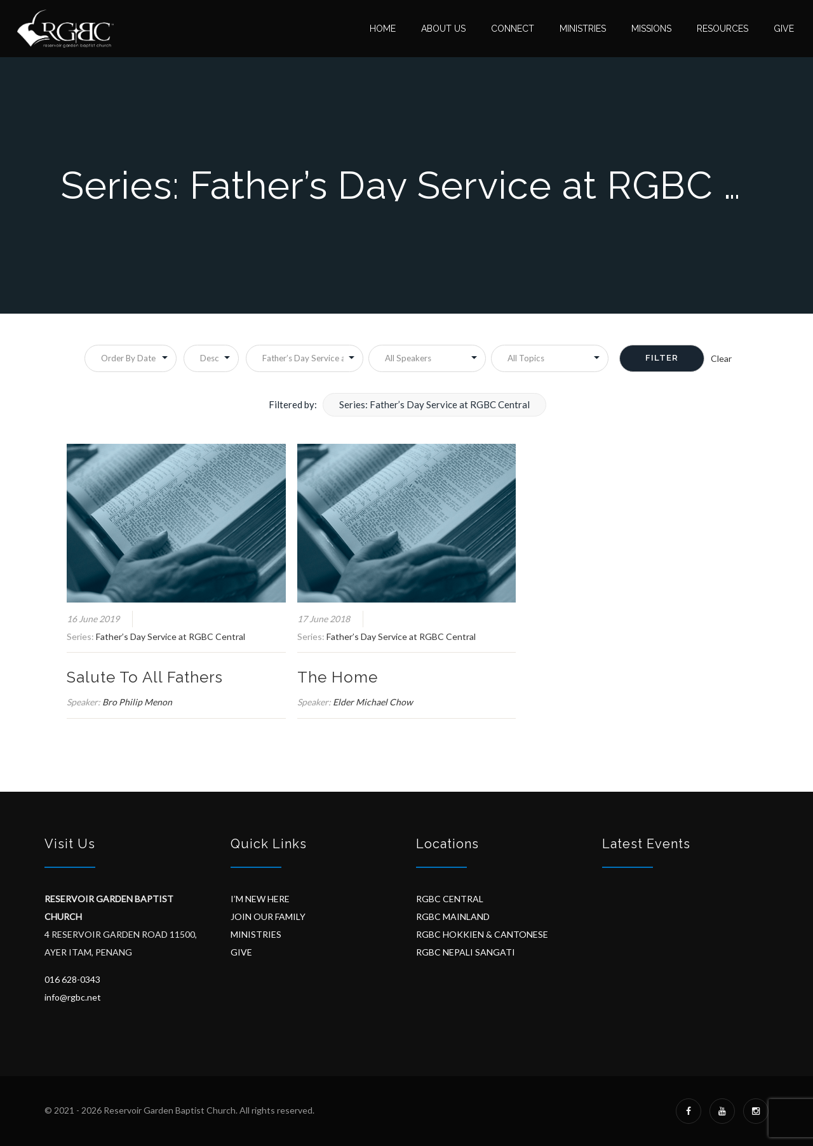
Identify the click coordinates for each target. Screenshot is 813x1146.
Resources (722, 28)
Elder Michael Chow (373, 701)
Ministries (583, 28)
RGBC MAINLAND (453, 916)
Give (784, 28)
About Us (443, 28)
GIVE (241, 952)
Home (383, 28)
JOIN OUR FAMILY (268, 916)
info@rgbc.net (72, 997)
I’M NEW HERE (260, 898)
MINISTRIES (256, 934)
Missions (651, 28)
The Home (337, 677)
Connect (512, 28)
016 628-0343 (72, 979)
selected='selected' (304, 358)
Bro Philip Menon (137, 701)
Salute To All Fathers (145, 677)
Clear (721, 358)
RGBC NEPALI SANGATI (465, 952)
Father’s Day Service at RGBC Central (170, 636)
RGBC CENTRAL (449, 898)
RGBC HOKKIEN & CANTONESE (482, 934)
